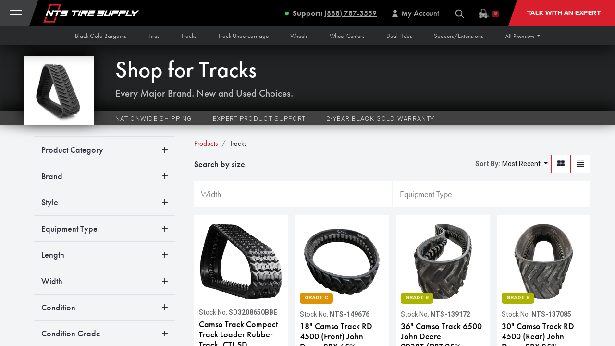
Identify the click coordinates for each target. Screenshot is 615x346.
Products (206, 143)
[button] (522, 36)
